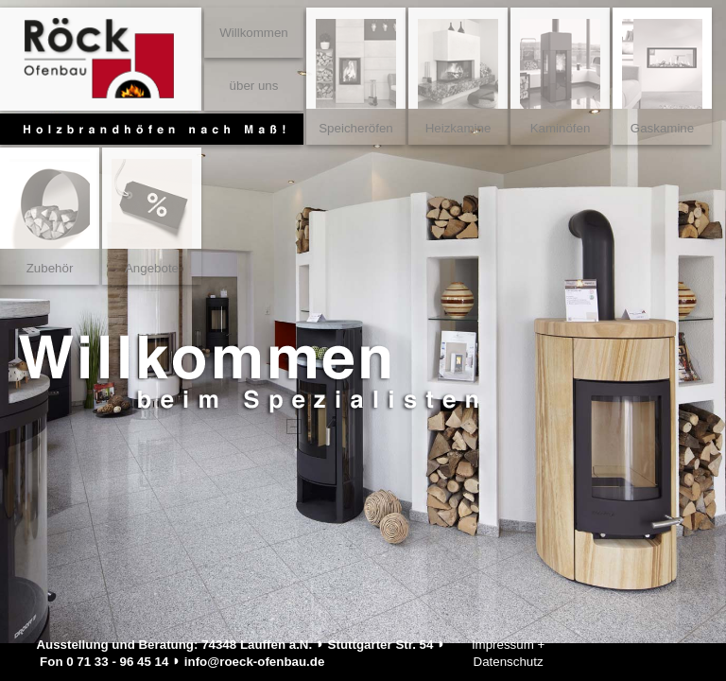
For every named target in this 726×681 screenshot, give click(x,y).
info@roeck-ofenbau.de (254, 662)
